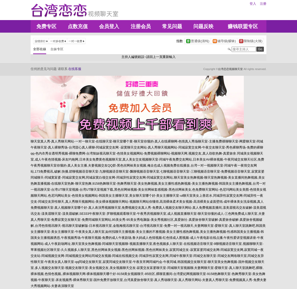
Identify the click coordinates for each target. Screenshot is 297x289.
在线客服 (74, 69)
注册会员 (141, 26)
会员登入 (109, 26)
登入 (253, 4)
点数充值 (78, 26)
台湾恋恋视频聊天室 (230, 68)
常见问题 (172, 26)
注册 (263, 4)
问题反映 (203, 26)
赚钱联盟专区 (243, 26)
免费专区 (46, 26)
